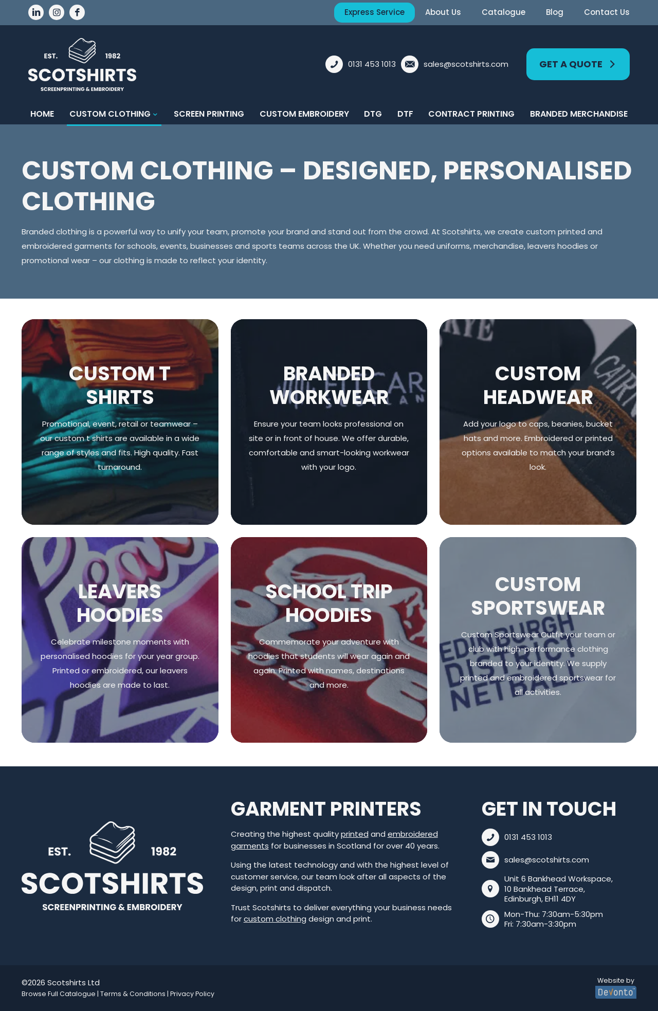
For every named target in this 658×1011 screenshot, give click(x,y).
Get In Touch (549, 808)
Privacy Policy (192, 993)
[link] (112, 866)
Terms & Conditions (133, 993)
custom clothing (275, 918)
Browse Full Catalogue (59, 993)
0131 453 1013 (528, 837)
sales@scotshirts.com (546, 859)
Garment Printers (326, 808)
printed (355, 834)
